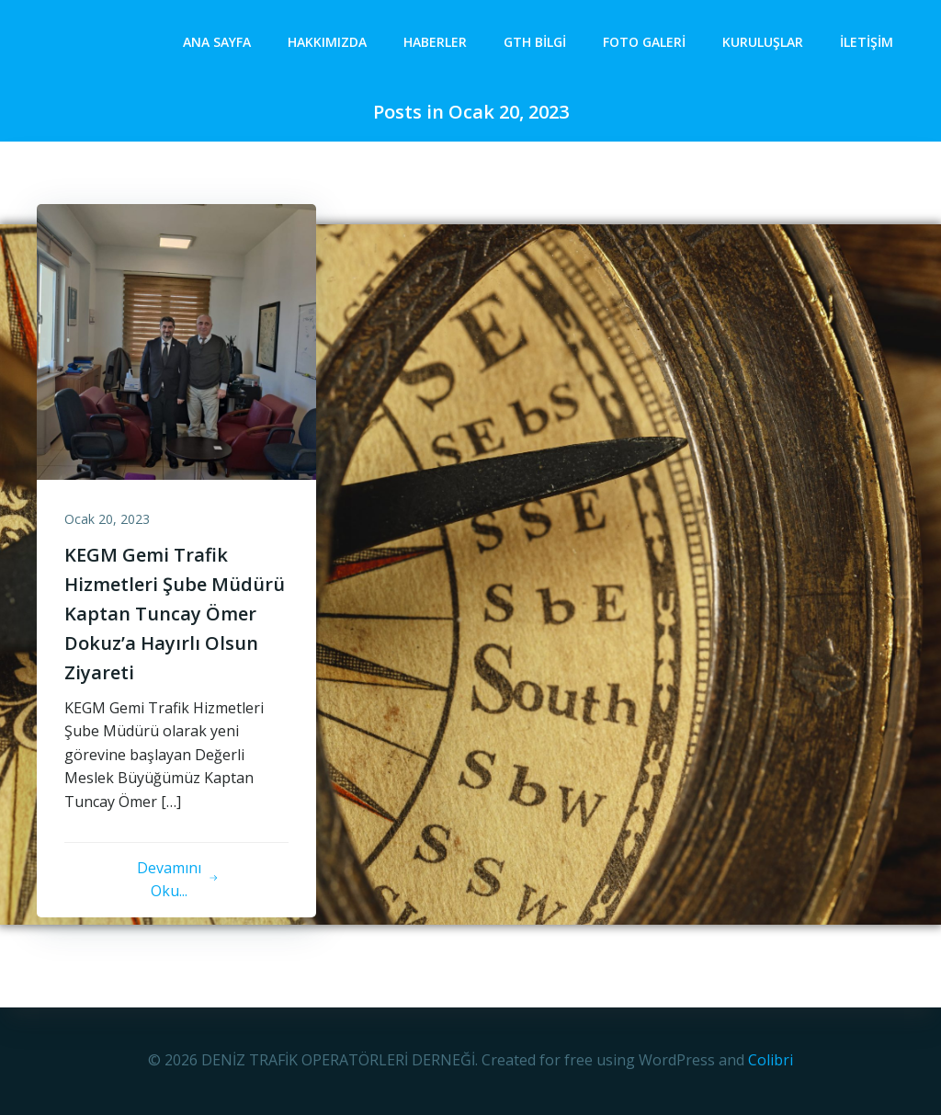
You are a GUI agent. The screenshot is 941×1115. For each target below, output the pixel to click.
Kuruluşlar (762, 42)
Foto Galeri (644, 42)
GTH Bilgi (535, 42)
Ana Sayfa (217, 42)
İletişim (866, 42)
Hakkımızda (327, 42)
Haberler (435, 42)
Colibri (770, 1060)
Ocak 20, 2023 (107, 519)
